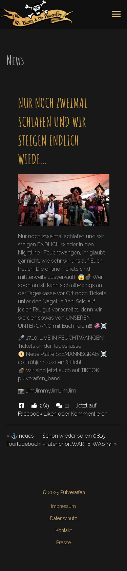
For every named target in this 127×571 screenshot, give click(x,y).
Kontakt (64, 530)
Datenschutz (63, 518)
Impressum (63, 506)
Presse (63, 542)
